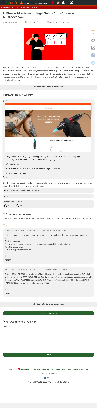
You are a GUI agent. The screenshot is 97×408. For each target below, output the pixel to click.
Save (6, 196)
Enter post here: (8, 327)
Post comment (11, 190)
